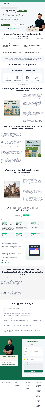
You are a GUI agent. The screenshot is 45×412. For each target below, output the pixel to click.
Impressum (28, 388)
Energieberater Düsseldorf (38, 406)
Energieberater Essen (38, 408)
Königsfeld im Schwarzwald (14, 288)
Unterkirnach (15, 291)
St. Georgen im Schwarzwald (6, 291)
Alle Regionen (38, 383)
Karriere (16, 383)
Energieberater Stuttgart (38, 401)
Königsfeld (3, 292)
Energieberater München (38, 398)
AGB (26, 383)
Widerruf (27, 385)
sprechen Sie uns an (32, 59)
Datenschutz (28, 386)
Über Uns (17, 385)
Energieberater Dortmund (38, 396)
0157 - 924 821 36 (9, 362)
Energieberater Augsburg (38, 403)
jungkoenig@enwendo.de (10, 364)
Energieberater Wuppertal (38, 391)
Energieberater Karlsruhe (38, 393)
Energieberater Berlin (38, 388)
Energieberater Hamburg (38, 386)
